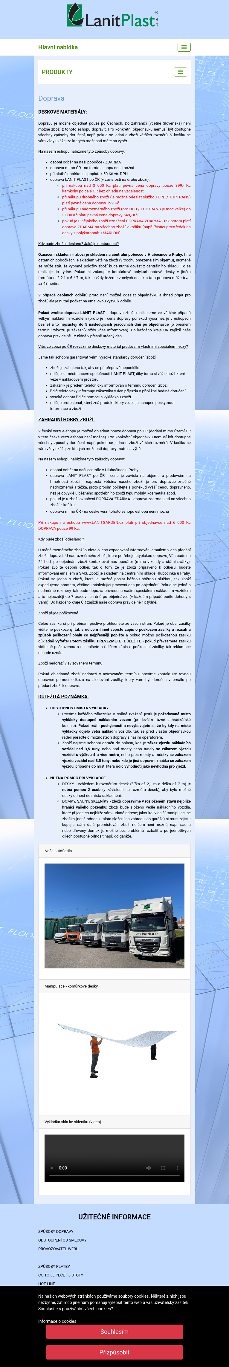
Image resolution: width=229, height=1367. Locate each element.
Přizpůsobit (115, 1352)
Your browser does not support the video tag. (114, 1158)
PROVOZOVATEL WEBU (58, 1249)
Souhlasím (114, 1331)
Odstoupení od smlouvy (62, 1240)
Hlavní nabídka (58, 47)
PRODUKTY (57, 72)
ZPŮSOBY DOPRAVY (56, 1231)
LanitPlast (114, 15)
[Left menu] (180, 72)
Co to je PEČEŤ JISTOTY (60, 1275)
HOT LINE (46, 1284)
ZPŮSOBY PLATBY (54, 1266)
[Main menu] (184, 47)
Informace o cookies (57, 1321)
